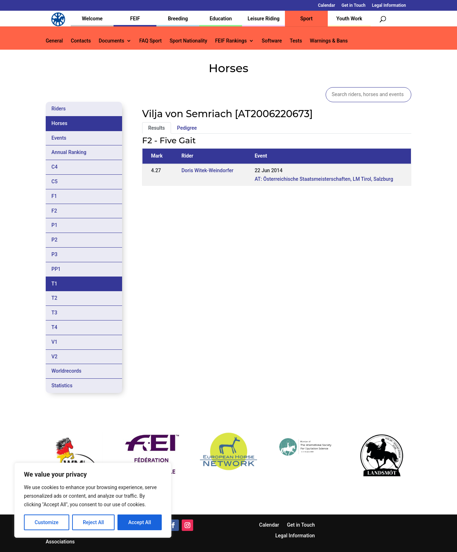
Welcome (92, 18)
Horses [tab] (59, 123)
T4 (54, 327)
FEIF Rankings (231, 41)
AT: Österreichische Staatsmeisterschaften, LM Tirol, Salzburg (324, 179)
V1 (54, 342)
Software (272, 41)
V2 (54, 356)
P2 (54, 240)
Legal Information (389, 5)
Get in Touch (354, 5)
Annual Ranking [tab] (68, 152)
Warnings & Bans (329, 41)
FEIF (135, 18)
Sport (306, 18)
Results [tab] (156, 128)
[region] (92, 500)
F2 (54, 211)
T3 (54, 312)
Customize (47, 522)
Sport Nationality (188, 41)
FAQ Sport (150, 41)
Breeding (178, 18)
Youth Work (349, 18)
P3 (54, 254)
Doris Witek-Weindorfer (207, 170)
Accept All (139, 522)
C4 (54, 167)
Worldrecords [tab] (66, 371)
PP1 (56, 269)
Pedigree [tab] (187, 128)
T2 (54, 298)
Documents (111, 41)
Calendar (326, 5)
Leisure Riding (263, 18)
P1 (54, 225)
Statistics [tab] (61, 385)
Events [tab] (58, 138)
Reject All (93, 522)
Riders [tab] (58, 108)
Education (221, 18)
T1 (54, 284)
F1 (54, 196)
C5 (54, 181)
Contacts (81, 41)
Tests (296, 41)
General (54, 41)
